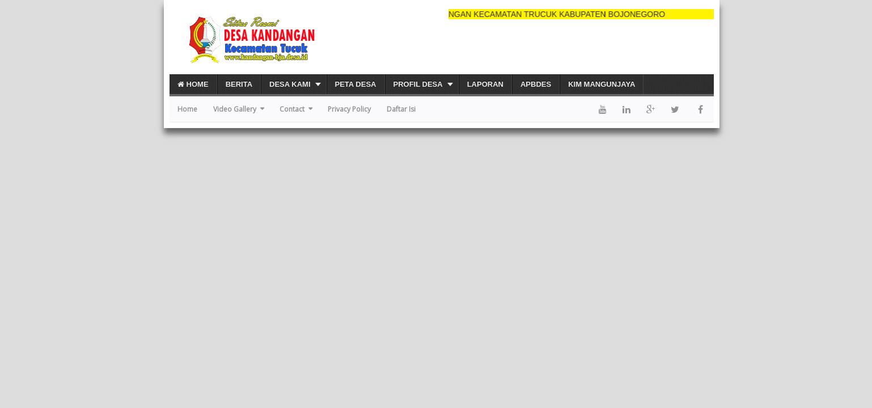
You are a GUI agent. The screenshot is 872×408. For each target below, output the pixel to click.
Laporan (485, 84)
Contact (292, 109)
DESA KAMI (289, 84)
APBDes (535, 84)
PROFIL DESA (418, 84)
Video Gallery (234, 109)
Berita (239, 84)
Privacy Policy (349, 109)
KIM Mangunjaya (601, 84)
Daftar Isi (401, 109)
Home (193, 84)
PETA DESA (355, 84)
